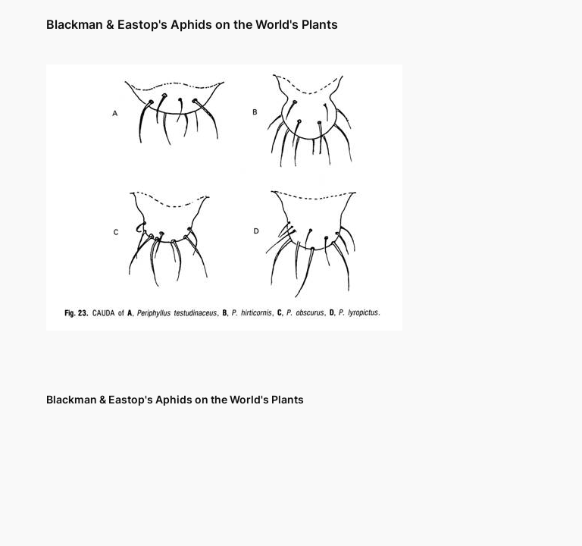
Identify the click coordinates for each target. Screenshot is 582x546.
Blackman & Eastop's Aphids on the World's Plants (192, 24)
